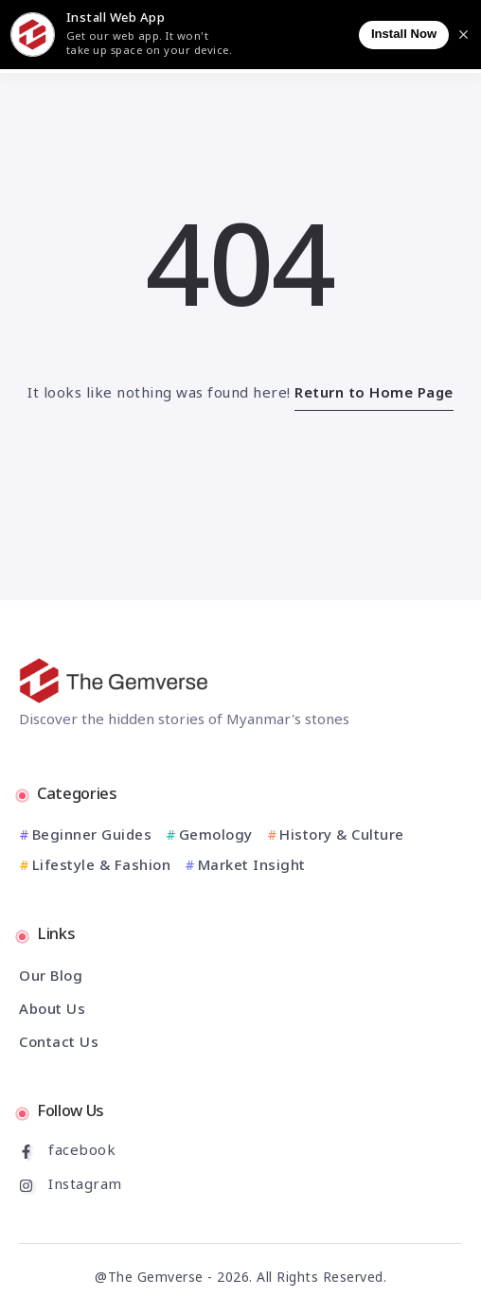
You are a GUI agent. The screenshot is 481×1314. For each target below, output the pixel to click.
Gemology (216, 836)
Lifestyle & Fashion (101, 866)
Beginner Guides (92, 836)
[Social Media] (240, 1152)
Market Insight (252, 866)
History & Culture (341, 836)
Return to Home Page (374, 394)
